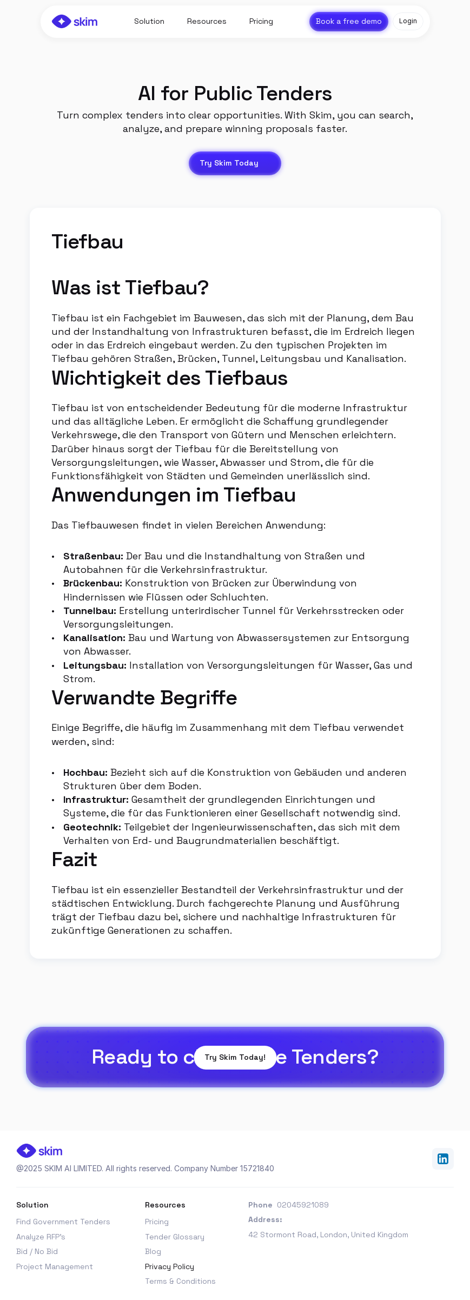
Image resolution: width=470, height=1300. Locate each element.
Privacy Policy (169, 1266)
